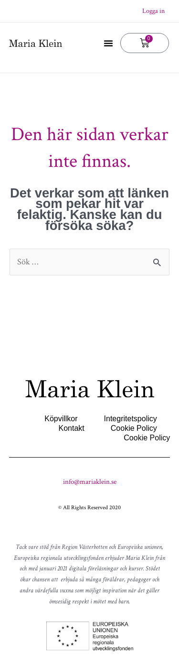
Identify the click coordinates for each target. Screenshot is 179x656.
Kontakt (71, 428)
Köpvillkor (60, 419)
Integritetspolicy (130, 419)
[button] (108, 43)
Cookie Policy (134, 428)
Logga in (153, 11)
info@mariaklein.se (89, 481)
